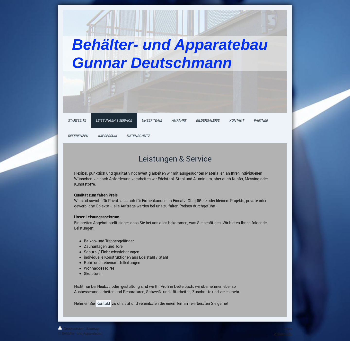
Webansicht (283, 333)
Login (287, 329)
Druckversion (71, 329)
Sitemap (92, 329)
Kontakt (103, 303)
